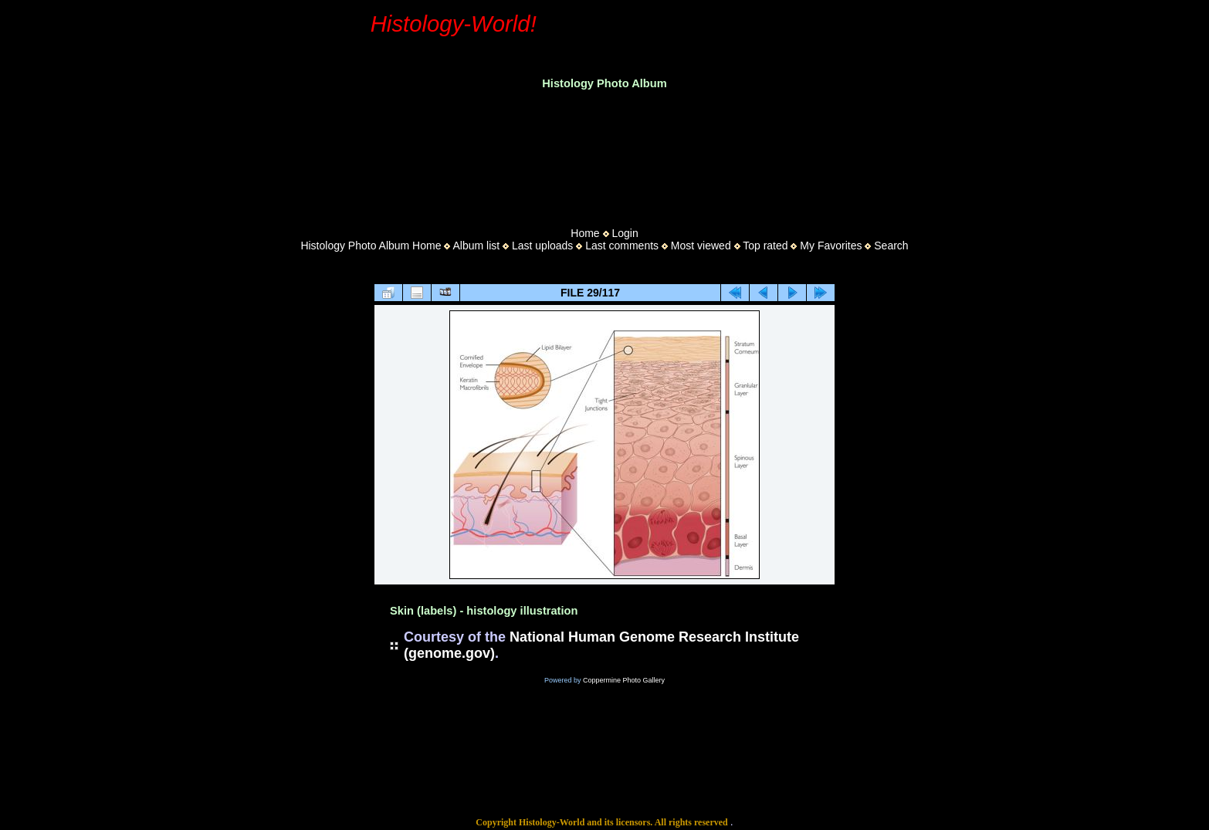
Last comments (622, 245)
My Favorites (831, 245)
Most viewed (701, 245)
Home (585, 233)
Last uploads (542, 245)
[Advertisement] (604, 153)
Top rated (765, 245)
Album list (476, 245)
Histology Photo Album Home (370, 245)
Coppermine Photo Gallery (624, 680)
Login (624, 233)
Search (891, 245)
